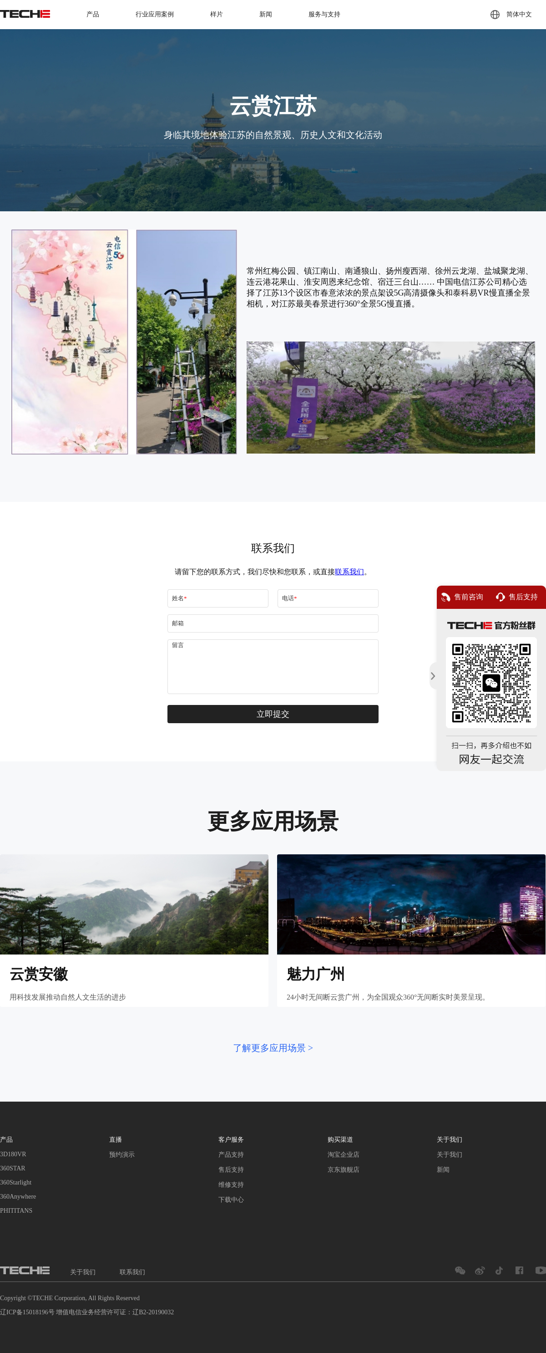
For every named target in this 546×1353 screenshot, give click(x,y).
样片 (216, 14)
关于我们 (449, 1154)
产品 (92, 14)
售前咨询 (462, 597)
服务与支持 (324, 14)
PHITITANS (16, 1210)
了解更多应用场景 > (273, 1048)
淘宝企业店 (343, 1154)
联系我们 (132, 1272)
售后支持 (231, 1169)
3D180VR (13, 1154)
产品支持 (231, 1154)
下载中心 (231, 1199)
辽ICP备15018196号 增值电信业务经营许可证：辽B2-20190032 (87, 1312)
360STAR (12, 1168)
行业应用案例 (155, 14)
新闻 (265, 14)
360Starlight (15, 1182)
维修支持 (231, 1184)
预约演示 (122, 1154)
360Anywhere (18, 1196)
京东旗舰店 (343, 1169)
